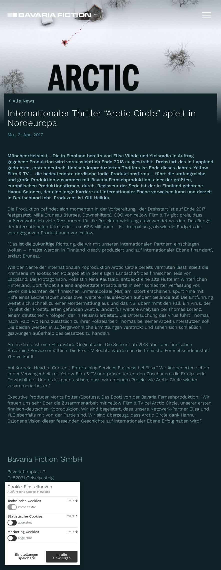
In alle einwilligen (61, 556)
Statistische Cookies (25, 516)
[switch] (43, 507)
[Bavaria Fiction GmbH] (49, 15)
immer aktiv (27, 507)
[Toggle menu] (207, 15)
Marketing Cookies (23, 532)
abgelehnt (25, 522)
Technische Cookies (24, 501)
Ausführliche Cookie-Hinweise (29, 492)
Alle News (23, 101)
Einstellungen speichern (26, 556)
